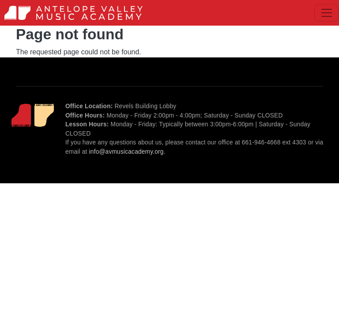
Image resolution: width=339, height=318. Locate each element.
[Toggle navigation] (326, 13)
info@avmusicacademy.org (126, 151)
